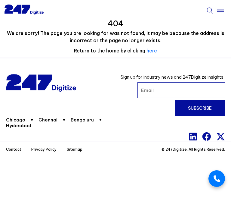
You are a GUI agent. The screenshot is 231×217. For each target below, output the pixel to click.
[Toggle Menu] (220, 10)
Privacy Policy (44, 149)
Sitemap (74, 149)
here (151, 51)
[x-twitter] (220, 136)
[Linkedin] (193, 136)
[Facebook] (206, 136)
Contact (13, 149)
